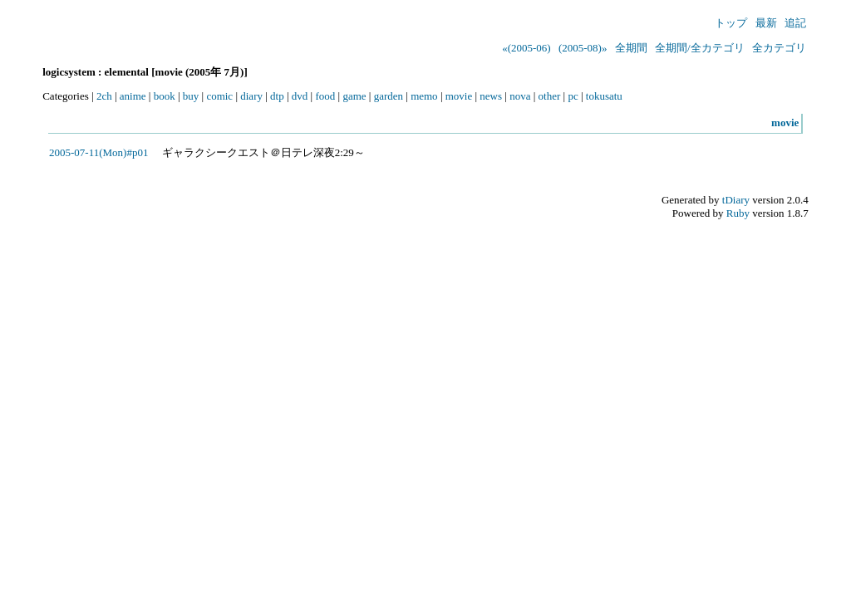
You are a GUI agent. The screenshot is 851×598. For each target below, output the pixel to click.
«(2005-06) (526, 48)
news (491, 96)
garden (388, 96)
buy (191, 96)
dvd (300, 96)
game (354, 96)
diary (251, 96)
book (164, 96)
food (325, 96)
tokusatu (604, 96)
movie (459, 96)
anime (133, 96)
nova (519, 96)
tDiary (736, 200)
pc (573, 96)
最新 (766, 23)
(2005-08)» (583, 48)
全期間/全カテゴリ (700, 48)
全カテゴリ (779, 48)
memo (424, 96)
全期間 (631, 48)
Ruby (738, 213)
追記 (795, 23)
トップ (731, 23)
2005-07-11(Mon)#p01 (98, 152)
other (550, 96)
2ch (104, 96)
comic (219, 96)
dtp (277, 96)
